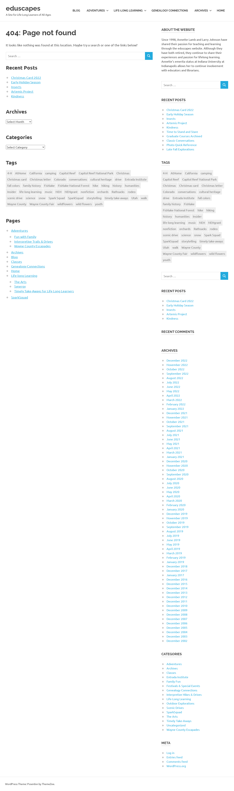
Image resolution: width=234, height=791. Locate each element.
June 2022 (173, 386)
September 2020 (177, 474)
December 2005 (177, 627)
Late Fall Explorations (180, 149)
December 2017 (177, 570)
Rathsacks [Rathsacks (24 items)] (118, 191)
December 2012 (177, 597)
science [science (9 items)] (30, 198)
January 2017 (175, 575)
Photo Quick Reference (182, 145)
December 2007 (177, 619)
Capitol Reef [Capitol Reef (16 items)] (67, 173)
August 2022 (175, 378)
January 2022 (175, 408)
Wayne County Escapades (32, 246)
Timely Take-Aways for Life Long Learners (44, 291)
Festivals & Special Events (183, 686)
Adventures (98, 10)
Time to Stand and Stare (182, 131)
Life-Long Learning (179, 699)
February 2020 (176, 505)
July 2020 (173, 483)
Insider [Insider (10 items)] (11, 191)
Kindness (17, 96)
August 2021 (175, 430)
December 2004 (177, 632)
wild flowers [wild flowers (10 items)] (84, 204)
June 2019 (173, 540)
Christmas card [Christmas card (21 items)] (17, 179)
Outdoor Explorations (180, 703)
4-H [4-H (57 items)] (9, 173)
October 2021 (175, 421)
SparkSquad (19, 297)
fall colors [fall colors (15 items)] (13, 185)
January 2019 (175, 562)
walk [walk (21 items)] (144, 198)
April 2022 (173, 395)
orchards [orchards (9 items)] (102, 191)
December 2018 (177, 566)
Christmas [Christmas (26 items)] (122, 173)
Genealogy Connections (170, 10)
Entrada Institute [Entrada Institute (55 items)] (136, 179)
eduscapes (24, 8)
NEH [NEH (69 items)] (58, 191)
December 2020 (177, 461)
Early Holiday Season (26, 82)
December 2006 (177, 623)
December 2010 (177, 605)
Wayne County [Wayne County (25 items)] (16, 204)
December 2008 (177, 614)
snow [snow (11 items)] (42, 198)
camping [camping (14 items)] (50, 173)
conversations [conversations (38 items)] (78, 179)
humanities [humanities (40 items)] (132, 185)
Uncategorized (176, 725)
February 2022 (176, 404)
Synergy (20, 286)
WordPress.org (176, 766)
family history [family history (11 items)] (32, 185)
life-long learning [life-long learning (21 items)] (30, 191)
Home (221, 10)
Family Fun (174, 681)
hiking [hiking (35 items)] (105, 185)
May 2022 (173, 391)
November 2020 (177, 465)
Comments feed (177, 761)
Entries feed (174, 757)
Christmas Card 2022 (26, 77)
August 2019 (175, 531)
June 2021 (173, 439)
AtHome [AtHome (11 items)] (20, 173)
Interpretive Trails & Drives (33, 241)
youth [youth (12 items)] (99, 204)
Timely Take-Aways (179, 721)
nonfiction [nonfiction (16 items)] (87, 191)
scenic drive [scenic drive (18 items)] (14, 198)
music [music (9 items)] (48, 191)
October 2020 (175, 470)
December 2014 (177, 588)
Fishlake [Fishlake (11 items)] (49, 185)
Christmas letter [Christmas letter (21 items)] (40, 179)
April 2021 (173, 448)
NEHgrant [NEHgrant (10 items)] (71, 191)
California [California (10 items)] (35, 173)
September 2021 (177, 426)
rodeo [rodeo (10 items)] (131, 191)
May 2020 (173, 492)
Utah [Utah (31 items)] (134, 198)
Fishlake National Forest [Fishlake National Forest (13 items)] (73, 185)
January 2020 (175, 509)
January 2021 (175, 456)
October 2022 (175, 369)
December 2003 (177, 636)
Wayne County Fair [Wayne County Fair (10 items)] (42, 204)
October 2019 (175, 522)
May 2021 (173, 443)
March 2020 (174, 500)
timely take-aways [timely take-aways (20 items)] (116, 198)
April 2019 (173, 548)
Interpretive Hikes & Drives (184, 694)
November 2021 (177, 417)
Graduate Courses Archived (184, 136)
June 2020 (173, 487)
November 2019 (177, 518)
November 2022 (177, 364)
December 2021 (177, 413)
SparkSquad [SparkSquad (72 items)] (75, 198)
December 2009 (177, 610)
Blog (76, 10)
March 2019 (174, 553)
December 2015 (177, 583)
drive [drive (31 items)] (118, 179)
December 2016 (177, 579)
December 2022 (177, 360)
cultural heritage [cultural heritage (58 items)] (101, 179)
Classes (16, 261)
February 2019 (176, 557)
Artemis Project (22, 91)
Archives (203, 10)
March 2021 (174, 452)
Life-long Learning (130, 10)
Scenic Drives (175, 707)
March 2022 (174, 400)
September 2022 (177, 373)
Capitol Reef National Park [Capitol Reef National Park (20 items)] (96, 173)
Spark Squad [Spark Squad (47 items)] (57, 198)
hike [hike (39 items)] (95, 185)
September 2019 (177, 527)
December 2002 (177, 640)
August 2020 (175, 478)
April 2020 (173, 496)
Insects (16, 87)
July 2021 (173, 435)
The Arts (20, 282)
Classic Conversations (180, 140)
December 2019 (177, 513)
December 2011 (177, 601)
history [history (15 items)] (117, 185)
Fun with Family (25, 237)
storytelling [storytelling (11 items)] (94, 198)
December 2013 (177, 592)
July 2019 (173, 535)
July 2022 (173, 382)
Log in (170, 752)
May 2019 (173, 544)
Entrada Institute (177, 677)
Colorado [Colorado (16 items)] (60, 179)
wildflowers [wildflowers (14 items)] (65, 204)
